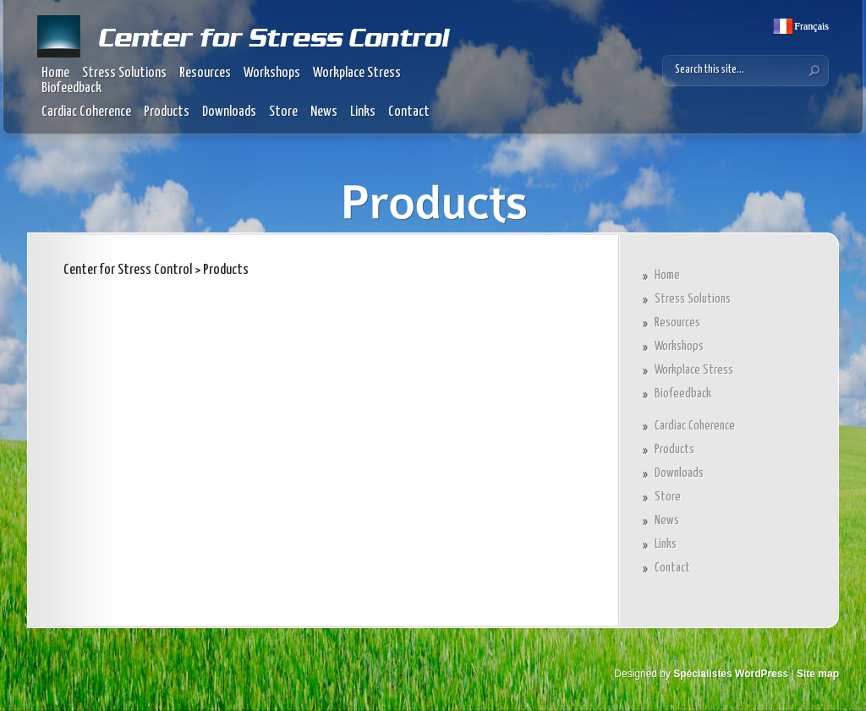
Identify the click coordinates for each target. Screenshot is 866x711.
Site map (818, 674)
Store (283, 112)
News (323, 112)
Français (810, 26)
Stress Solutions (124, 73)
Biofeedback (71, 88)
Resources (205, 73)
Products (166, 112)
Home (55, 73)
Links (362, 112)
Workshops (272, 73)
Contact (409, 112)
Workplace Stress (357, 73)
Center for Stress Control (127, 270)
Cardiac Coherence (86, 112)
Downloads (229, 112)
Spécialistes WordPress (730, 674)
